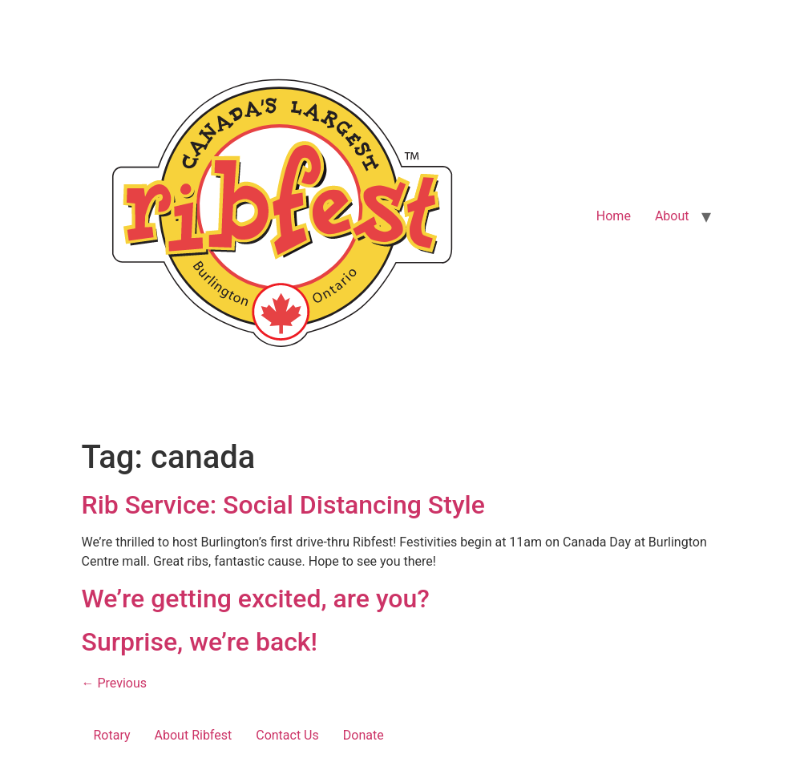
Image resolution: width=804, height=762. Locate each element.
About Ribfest (193, 735)
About (672, 216)
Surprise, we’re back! (200, 642)
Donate (363, 735)
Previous (114, 683)
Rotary (112, 735)
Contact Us (287, 735)
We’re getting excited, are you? (256, 598)
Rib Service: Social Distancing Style (283, 505)
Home (613, 216)
